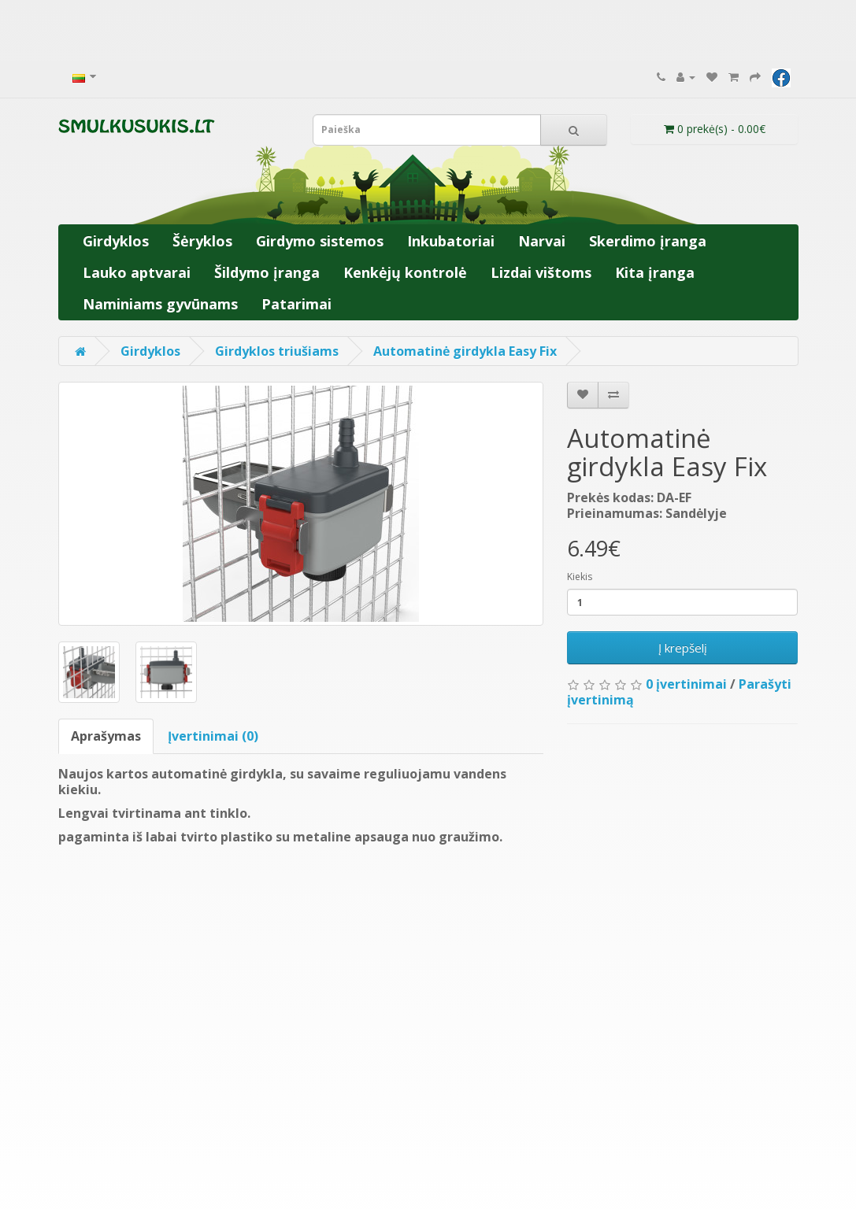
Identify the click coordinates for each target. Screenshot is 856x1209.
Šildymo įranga (267, 272)
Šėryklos (202, 240)
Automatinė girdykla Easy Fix (465, 351)
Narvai (541, 240)
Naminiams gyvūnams (160, 303)
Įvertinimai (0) (213, 736)
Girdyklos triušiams (277, 351)
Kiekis (579, 576)
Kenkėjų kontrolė (405, 272)
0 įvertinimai (686, 684)
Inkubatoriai (451, 240)
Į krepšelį (682, 648)
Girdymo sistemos (320, 240)
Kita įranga (655, 272)
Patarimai (296, 303)
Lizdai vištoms (541, 272)
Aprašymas (106, 736)
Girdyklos (116, 240)
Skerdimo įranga (647, 240)
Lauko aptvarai (137, 272)
